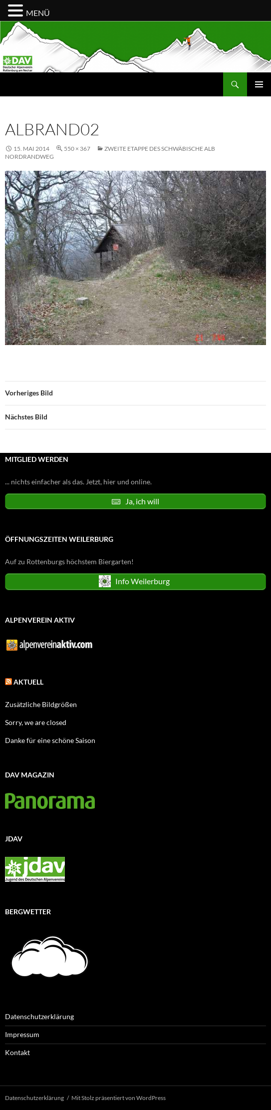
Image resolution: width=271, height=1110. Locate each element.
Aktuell (28, 682)
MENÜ (38, 12)
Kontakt (17, 1052)
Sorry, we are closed (35, 722)
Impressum (22, 1034)
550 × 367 (77, 148)
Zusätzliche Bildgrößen (41, 704)
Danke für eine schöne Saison (50, 740)
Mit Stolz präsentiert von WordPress (118, 1098)
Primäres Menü (259, 84)
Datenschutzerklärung (39, 1016)
